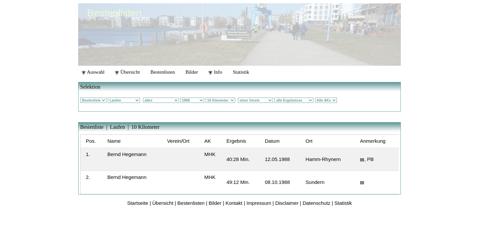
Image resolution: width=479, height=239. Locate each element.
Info (215, 72)
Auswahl (93, 72)
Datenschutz (316, 203)
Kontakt (234, 203)
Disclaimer (286, 203)
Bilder (192, 72)
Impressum (258, 203)
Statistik (241, 72)
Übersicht (127, 72)
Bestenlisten (162, 72)
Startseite (137, 203)
